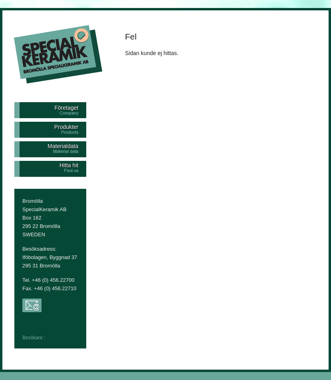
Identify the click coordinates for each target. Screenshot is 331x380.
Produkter (66, 127)
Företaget (66, 108)
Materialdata (63, 146)
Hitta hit (68, 165)
